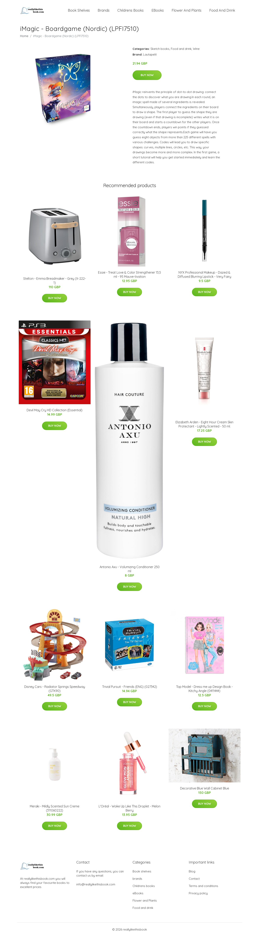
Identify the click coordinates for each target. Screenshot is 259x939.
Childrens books (130, 11)
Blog (192, 874)
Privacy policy (198, 896)
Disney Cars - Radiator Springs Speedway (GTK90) (54, 691)
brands (103, 11)
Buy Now (147, 78)
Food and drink (222, 11)
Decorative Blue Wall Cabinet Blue (204, 791)
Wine (196, 51)
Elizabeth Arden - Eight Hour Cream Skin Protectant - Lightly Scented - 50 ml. (204, 427)
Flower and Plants (186, 11)
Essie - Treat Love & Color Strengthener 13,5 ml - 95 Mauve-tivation (129, 277)
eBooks (157, 11)
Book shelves (79, 11)
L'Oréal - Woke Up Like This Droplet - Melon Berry (129, 811)
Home (24, 39)
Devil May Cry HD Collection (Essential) (54, 413)
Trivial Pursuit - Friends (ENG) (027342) (129, 689)
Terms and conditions (203, 889)
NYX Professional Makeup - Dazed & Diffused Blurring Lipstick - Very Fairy (204, 277)
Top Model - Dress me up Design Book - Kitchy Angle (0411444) (204, 691)
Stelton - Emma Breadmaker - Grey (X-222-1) (54, 283)
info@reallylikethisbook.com (95, 887)
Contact (194, 881)
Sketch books (160, 51)
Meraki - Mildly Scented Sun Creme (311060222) (54, 811)
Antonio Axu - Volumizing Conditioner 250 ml (130, 572)
